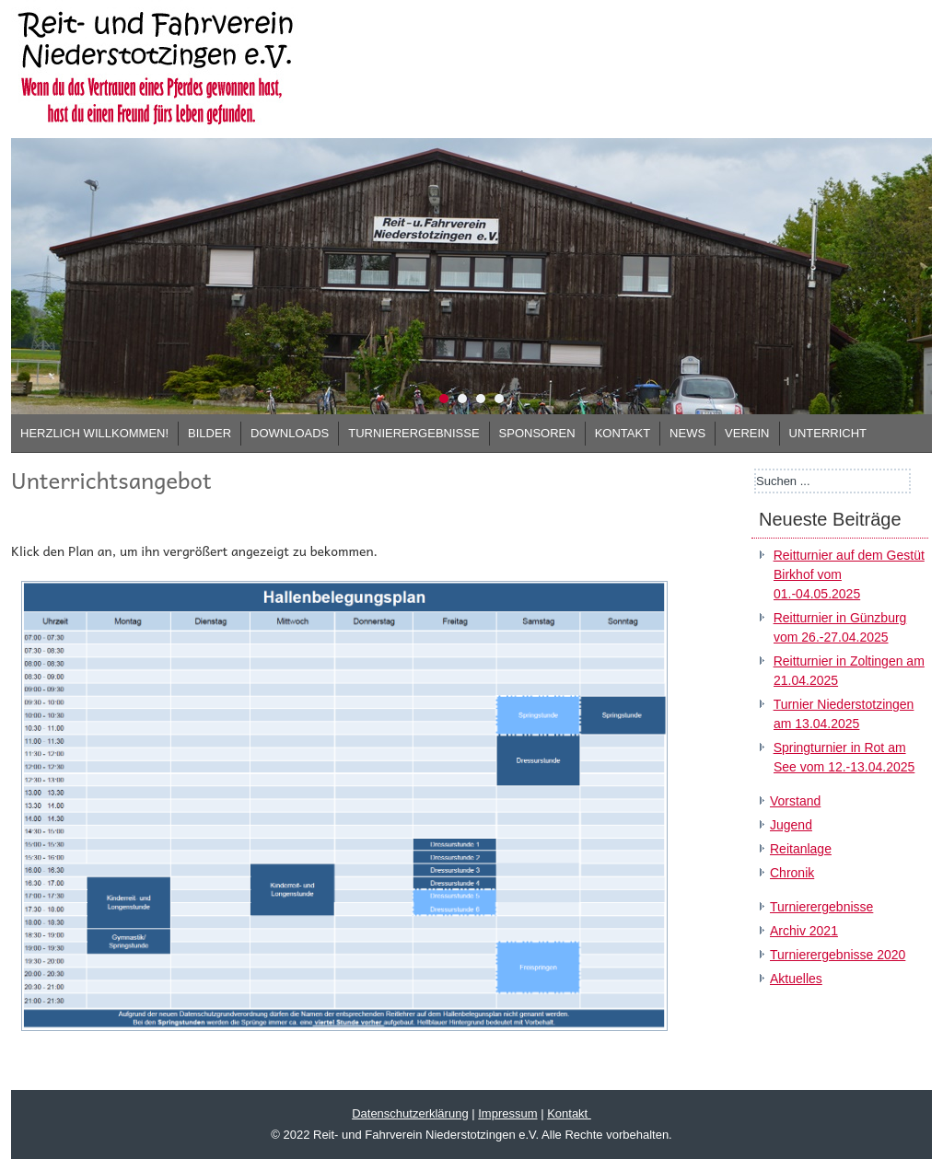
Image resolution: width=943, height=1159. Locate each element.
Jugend (791, 824)
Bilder (209, 433)
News (687, 433)
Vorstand (795, 801)
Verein (747, 433)
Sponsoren (537, 433)
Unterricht (828, 433)
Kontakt (622, 433)
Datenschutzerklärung (410, 1113)
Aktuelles (796, 978)
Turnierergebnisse (413, 433)
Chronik (792, 872)
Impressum (507, 1113)
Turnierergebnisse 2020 (837, 954)
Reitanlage (801, 848)
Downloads (289, 433)
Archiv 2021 (804, 930)
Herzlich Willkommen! (94, 433)
